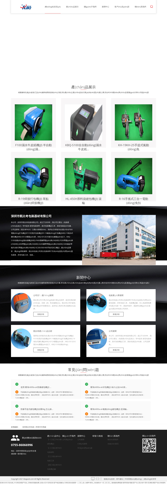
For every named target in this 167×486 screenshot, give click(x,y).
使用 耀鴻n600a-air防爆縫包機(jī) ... (35, 387)
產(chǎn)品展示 (72, 6)
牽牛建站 (119, 479)
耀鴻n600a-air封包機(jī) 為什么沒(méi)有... (108, 387)
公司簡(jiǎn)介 (67, 439)
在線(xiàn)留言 (113, 444)
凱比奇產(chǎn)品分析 (42, 331)
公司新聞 (112, 331)
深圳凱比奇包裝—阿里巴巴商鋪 (34, 427)
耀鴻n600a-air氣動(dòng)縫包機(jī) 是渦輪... (109, 409)
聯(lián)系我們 (140, 6)
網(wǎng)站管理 (150, 479)
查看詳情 (20, 263)
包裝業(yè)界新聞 (116, 295)
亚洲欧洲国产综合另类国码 (156, 483)
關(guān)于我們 (90, 6)
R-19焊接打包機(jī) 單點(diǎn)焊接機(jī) (33, 201)
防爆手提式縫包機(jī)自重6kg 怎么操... (36, 409)
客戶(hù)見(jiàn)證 (122, 6)
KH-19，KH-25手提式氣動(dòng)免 (133, 147)
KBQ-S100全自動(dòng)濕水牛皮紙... (83, 147)
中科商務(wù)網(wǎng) (133, 479)
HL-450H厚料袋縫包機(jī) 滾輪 (83, 201)
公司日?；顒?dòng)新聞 (43, 295)
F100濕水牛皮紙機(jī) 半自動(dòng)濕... (33, 147)
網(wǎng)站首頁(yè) (53, 6)
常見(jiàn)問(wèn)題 (84, 448)
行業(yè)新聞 (82, 444)
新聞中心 (105, 6)
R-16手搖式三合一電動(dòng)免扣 (133, 201)
